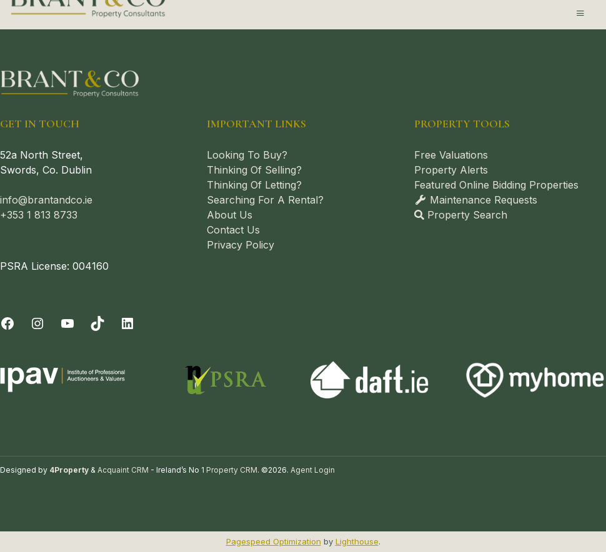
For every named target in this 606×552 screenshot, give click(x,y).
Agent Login (313, 470)
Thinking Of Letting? (254, 185)
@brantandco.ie (55, 200)
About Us (229, 215)
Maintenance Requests (475, 200)
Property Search (460, 215)
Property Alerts (451, 170)
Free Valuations (451, 155)
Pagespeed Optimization (273, 541)
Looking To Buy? (247, 155)
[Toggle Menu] (581, 12)
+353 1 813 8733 (38, 215)
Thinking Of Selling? (254, 170)
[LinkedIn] (127, 323)
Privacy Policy (240, 245)
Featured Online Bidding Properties (496, 185)
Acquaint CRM (123, 470)
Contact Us (233, 230)
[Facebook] (7, 323)
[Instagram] (37, 323)
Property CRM (231, 470)
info (9, 200)
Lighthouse (357, 541)
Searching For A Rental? (265, 200)
